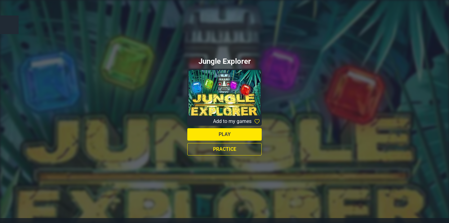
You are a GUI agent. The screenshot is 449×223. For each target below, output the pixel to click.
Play (225, 134)
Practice (224, 149)
